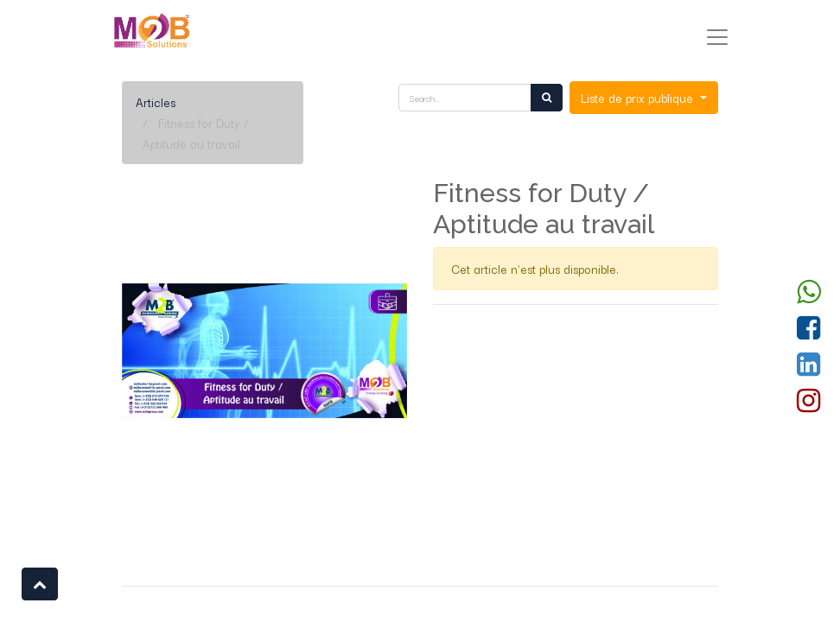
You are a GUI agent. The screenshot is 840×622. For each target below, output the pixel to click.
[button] (40, 584)
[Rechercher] (547, 97)
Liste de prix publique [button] (639, 97)
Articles (155, 101)
